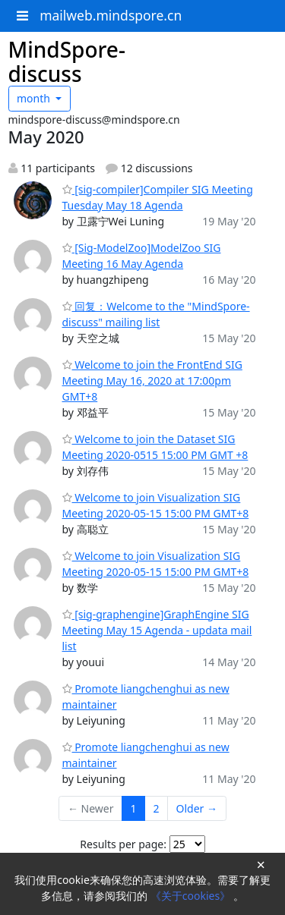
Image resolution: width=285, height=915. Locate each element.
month (35, 98)
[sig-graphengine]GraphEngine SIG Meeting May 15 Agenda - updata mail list (157, 630)
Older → (196, 808)
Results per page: (123, 844)
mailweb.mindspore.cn (111, 15)
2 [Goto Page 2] (157, 808)
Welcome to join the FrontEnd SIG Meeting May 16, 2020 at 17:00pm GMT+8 (152, 380)
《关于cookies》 (191, 895)
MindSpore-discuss (66, 61)
